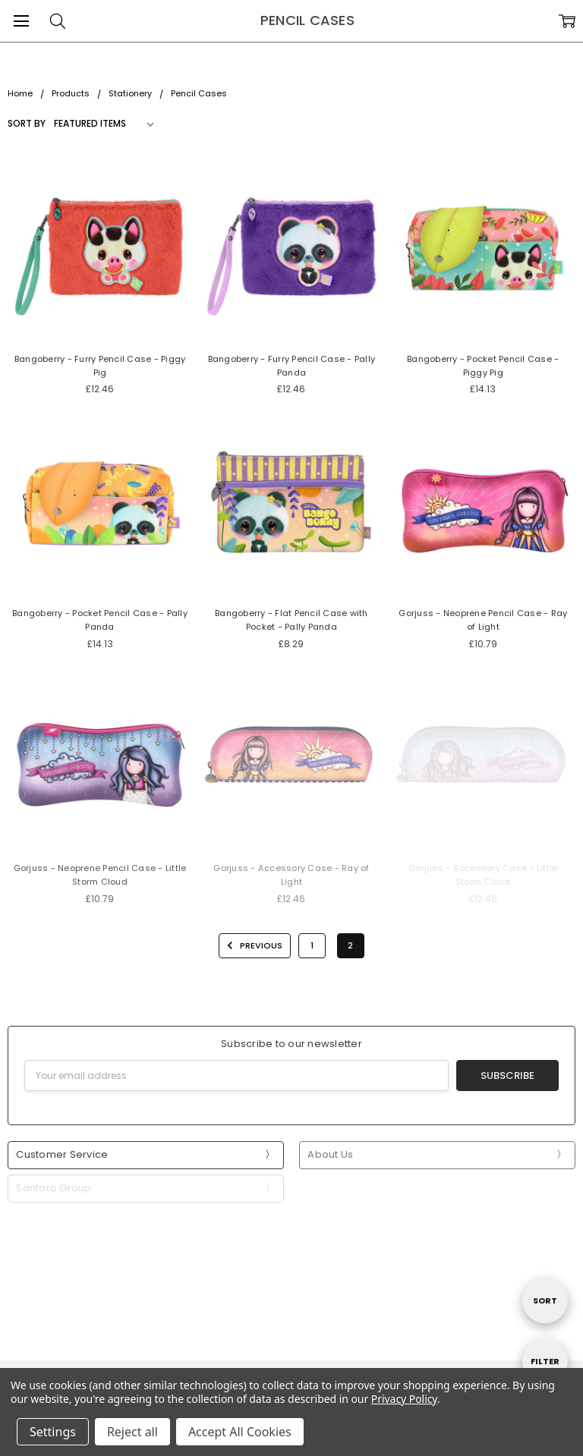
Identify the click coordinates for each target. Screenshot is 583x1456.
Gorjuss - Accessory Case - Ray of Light (291, 875)
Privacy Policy (404, 1399)
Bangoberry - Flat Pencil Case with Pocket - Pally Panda (291, 620)
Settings (53, 1431)
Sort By (27, 123)
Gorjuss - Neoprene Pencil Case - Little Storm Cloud (100, 875)
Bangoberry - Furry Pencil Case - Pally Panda (292, 366)
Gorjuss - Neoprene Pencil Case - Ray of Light (483, 620)
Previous (252, 945)
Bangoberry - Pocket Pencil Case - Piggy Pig (483, 366)
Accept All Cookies (240, 1431)
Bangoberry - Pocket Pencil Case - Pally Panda (100, 620)
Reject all (132, 1431)
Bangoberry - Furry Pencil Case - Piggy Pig (100, 366)
